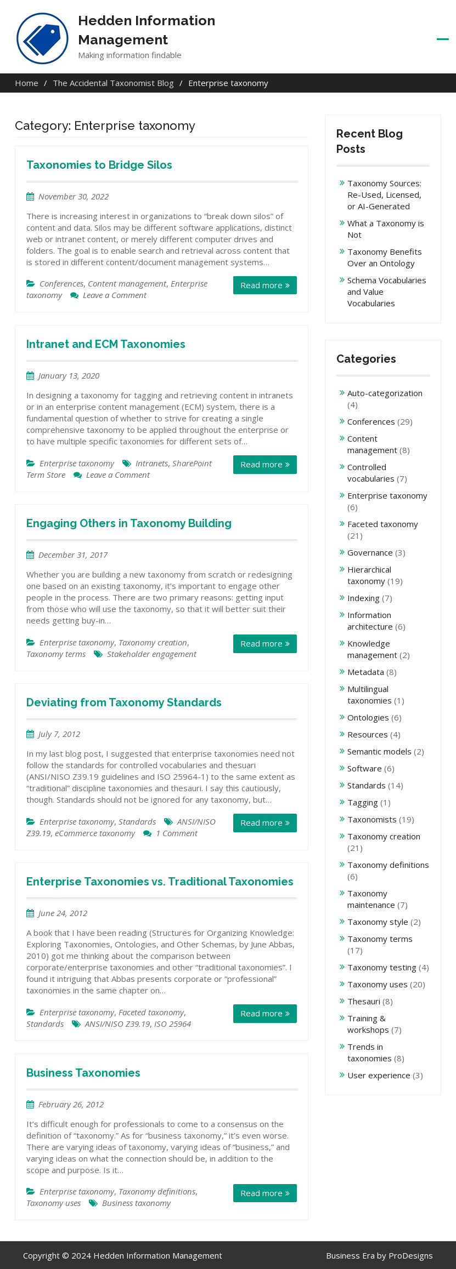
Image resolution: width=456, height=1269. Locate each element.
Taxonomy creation (153, 642)
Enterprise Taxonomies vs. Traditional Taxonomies (160, 881)
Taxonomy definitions (157, 1191)
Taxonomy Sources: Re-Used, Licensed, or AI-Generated (384, 194)
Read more (261, 284)
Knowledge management (372, 649)
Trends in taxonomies (369, 1052)
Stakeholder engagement (151, 653)
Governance (370, 552)
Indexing (363, 597)
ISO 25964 (172, 1023)
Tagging (362, 802)
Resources (367, 734)
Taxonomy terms (56, 653)
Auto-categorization (385, 392)
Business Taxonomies (83, 1072)
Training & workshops (368, 1024)
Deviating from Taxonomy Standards (124, 702)
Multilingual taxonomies (369, 694)
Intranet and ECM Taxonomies (105, 344)
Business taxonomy (136, 1202)
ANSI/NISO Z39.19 (117, 1023)
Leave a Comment (115, 294)
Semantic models (379, 751)
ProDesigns (411, 1254)
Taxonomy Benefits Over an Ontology (384, 257)
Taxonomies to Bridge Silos (99, 165)
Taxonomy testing (381, 967)
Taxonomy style (377, 921)
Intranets (152, 462)
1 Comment (177, 832)
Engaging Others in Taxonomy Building (129, 523)
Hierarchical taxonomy (369, 575)
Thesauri (363, 1001)
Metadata (365, 671)
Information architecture (370, 620)
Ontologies (368, 717)
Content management (127, 283)
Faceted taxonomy (151, 1012)
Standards (137, 821)
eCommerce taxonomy (95, 832)
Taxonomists (372, 819)
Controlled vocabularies (371, 472)
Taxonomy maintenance (371, 899)
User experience (378, 1075)
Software (364, 768)
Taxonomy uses (53, 1202)
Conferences (61, 283)
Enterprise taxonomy (77, 462)
